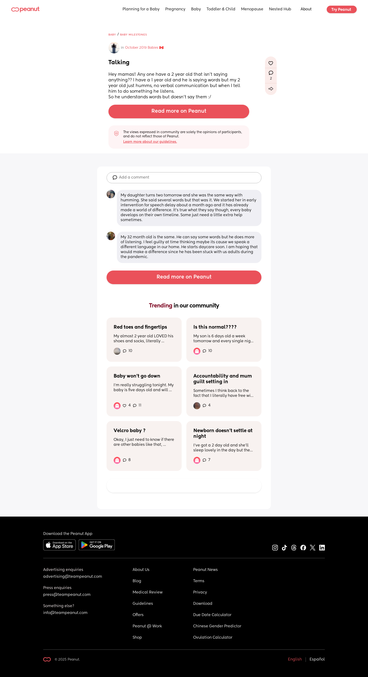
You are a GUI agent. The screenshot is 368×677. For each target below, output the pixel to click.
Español (317, 659)
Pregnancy (175, 9)
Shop (137, 638)
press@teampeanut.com (67, 595)
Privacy (200, 592)
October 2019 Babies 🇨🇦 (144, 47)
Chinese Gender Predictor (217, 626)
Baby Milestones (133, 34)
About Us (141, 570)
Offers (138, 615)
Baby (196, 9)
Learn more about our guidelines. (150, 141)
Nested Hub (280, 9)
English (295, 659)
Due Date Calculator (212, 615)
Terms (198, 581)
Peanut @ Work (147, 626)
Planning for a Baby (141, 9)
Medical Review (148, 592)
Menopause (252, 9)
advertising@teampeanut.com (72, 577)
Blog (137, 581)
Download (202, 604)
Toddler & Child (221, 9)
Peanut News (205, 570)
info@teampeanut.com (65, 613)
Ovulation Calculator (212, 638)
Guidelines (143, 604)
